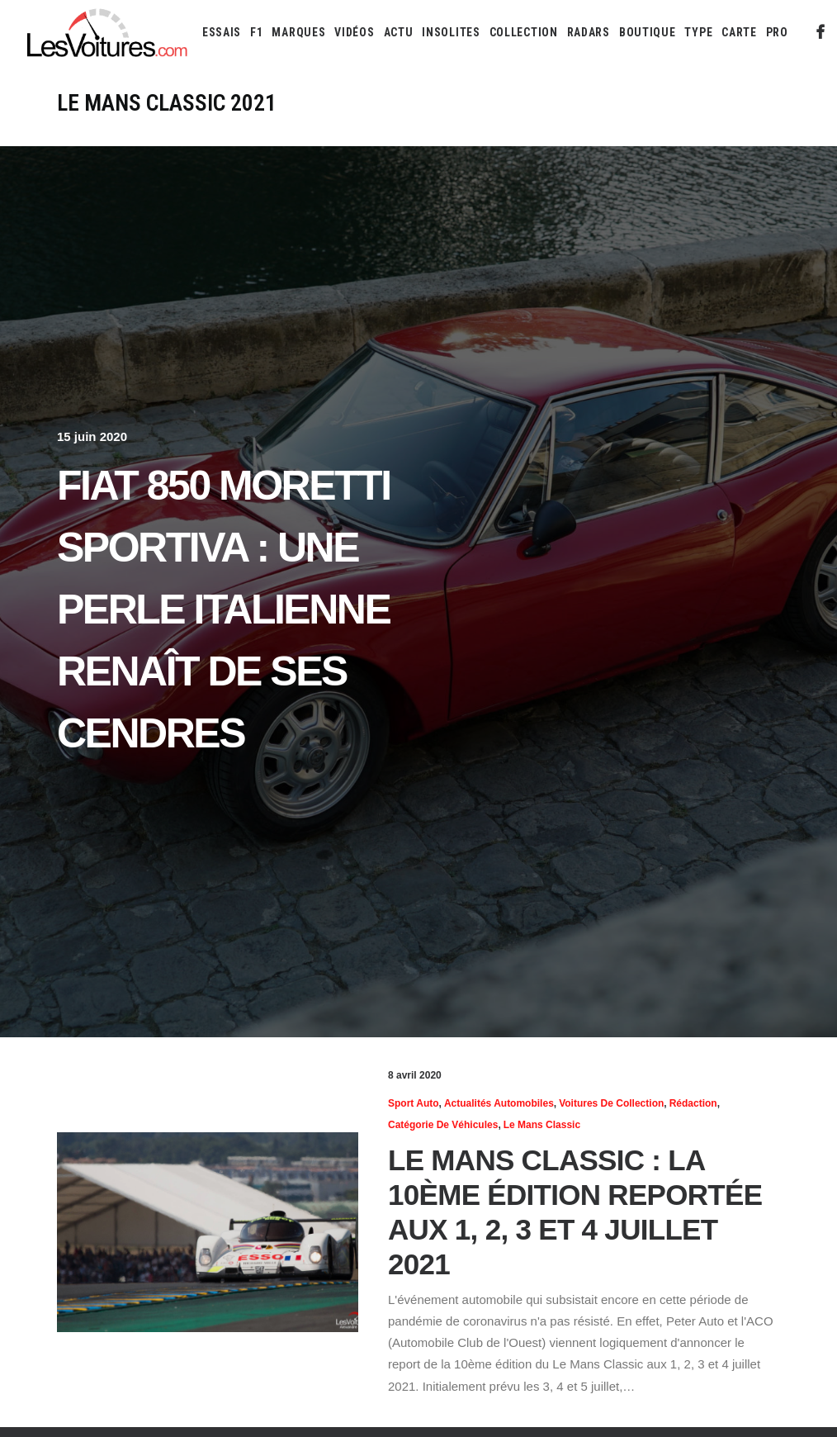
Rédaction (693, 1103)
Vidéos (354, 32)
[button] (821, 32)
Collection (523, 32)
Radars (588, 32)
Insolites (451, 32)
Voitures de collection (611, 1103)
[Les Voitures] (107, 32)
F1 (256, 32)
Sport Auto (413, 1103)
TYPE (698, 32)
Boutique (647, 32)
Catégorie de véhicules (443, 1125)
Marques (298, 32)
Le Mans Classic (542, 1125)
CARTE (739, 32)
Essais (221, 32)
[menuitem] (221, 32)
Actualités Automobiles (499, 1103)
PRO (777, 32)
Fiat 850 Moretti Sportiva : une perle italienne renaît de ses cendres (223, 609)
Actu (399, 32)
